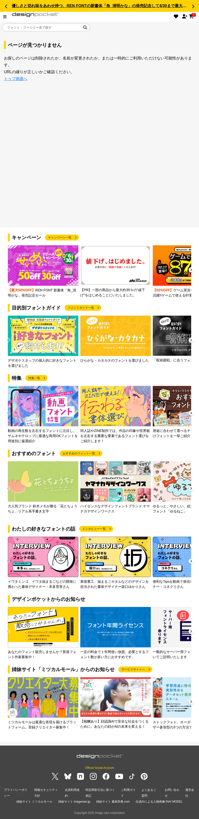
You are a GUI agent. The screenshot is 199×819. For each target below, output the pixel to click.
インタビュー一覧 (94, 529)
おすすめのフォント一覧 (79, 453)
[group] (43, 271)
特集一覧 (34, 378)
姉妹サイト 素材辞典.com (113, 801)
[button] (6, 6)
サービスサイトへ (133, 669)
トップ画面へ (15, 79)
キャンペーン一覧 (59, 237)
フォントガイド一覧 (81, 307)
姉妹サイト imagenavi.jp (74, 801)
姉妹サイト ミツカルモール (34, 801)
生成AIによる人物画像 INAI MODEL (159, 801)
